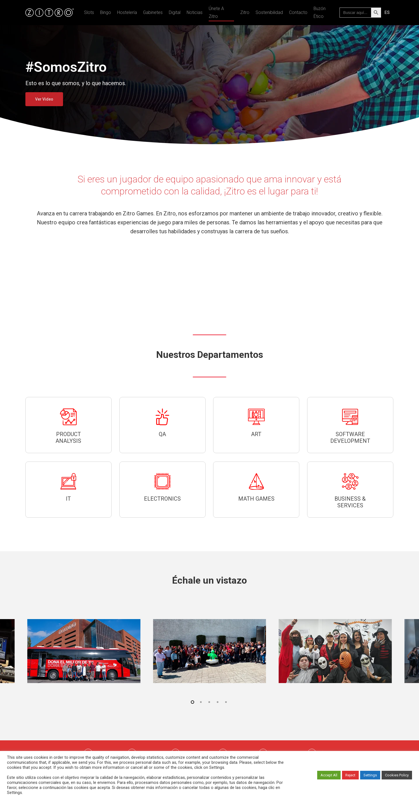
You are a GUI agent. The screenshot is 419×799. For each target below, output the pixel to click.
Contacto (298, 12)
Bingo (105, 12)
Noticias (195, 12)
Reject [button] (350, 775)
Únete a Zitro (216, 12)
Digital (174, 12)
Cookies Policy (397, 775)
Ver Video (44, 99)
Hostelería (127, 12)
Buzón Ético (320, 12)
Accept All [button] (329, 775)
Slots (89, 12)
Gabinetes (153, 12)
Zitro (244, 12)
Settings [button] (370, 775)
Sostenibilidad (269, 12)
